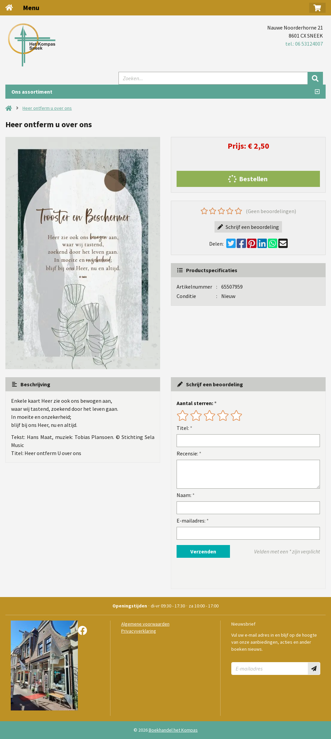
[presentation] (220, 573)
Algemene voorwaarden (145, 624)
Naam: (184, 495)
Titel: (183, 428)
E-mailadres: (191, 520)
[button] (317, 8)
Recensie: (187, 453)
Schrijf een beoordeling (248, 227)
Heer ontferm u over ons (47, 108)
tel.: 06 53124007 (304, 43)
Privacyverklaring (138, 631)
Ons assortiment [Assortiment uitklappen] (31, 91)
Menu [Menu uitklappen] (31, 7)
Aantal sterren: (195, 403)
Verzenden (203, 551)
